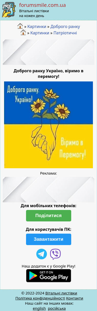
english (39, 308)
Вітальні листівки (61, 292)
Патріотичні (65, 33)
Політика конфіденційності (40, 298)
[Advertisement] (49, 52)
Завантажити (48, 239)
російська (57, 308)
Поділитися (48, 215)
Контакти (74, 298)
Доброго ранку (65, 26)
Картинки (36, 26)
